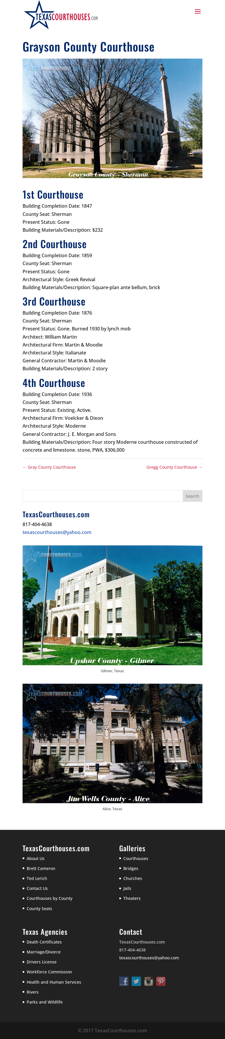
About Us (36, 858)
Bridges (130, 868)
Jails (127, 888)
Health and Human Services (54, 982)
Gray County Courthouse (49, 467)
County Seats (39, 908)
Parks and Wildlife (45, 1002)
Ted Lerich (37, 878)
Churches (132, 878)
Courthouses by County (49, 898)
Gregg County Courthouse (174, 467)
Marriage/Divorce (44, 952)
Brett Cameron (41, 868)
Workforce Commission (49, 972)
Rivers (33, 992)
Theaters (132, 898)
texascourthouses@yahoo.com (57, 532)
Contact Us (37, 888)
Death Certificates (44, 942)
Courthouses (135, 858)
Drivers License (42, 962)
